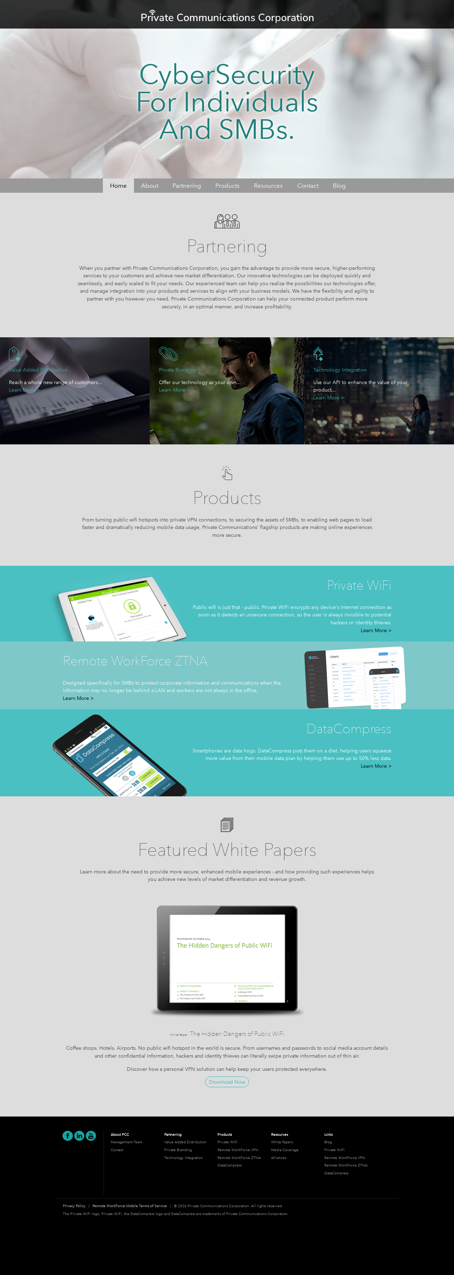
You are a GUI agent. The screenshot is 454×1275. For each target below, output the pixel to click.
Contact (308, 185)
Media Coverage (285, 1150)
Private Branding (178, 1150)
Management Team (127, 1142)
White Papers (282, 1142)
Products (227, 185)
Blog (339, 185)
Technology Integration (183, 1157)
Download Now (227, 1082)
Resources (268, 185)
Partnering (187, 185)
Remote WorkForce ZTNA (239, 1157)
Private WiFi (228, 1142)
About (149, 185)
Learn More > (24, 390)
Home (118, 185)
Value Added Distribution (185, 1142)
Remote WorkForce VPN (238, 1150)
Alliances (278, 1157)
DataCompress (229, 1165)
